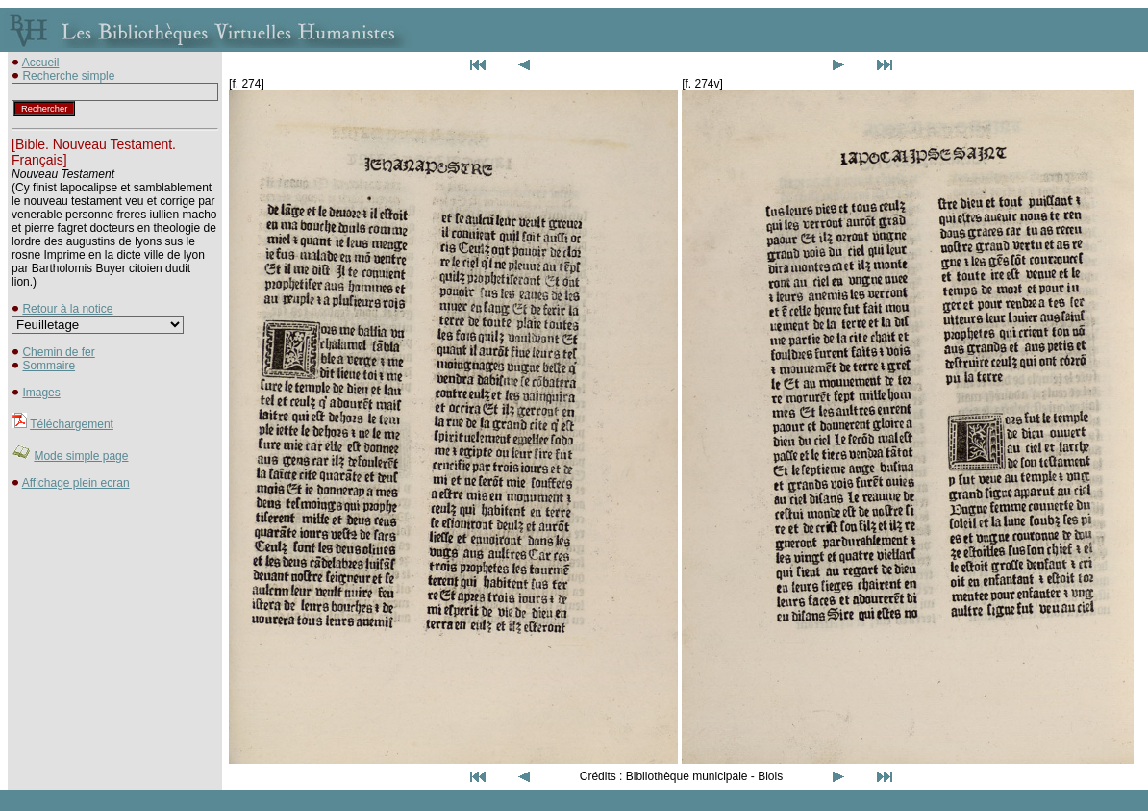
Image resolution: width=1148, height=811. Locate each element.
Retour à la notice (67, 309)
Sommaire (48, 365)
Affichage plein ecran (76, 483)
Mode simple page (81, 456)
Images (41, 392)
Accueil (41, 62)
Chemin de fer (58, 352)
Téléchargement (71, 424)
